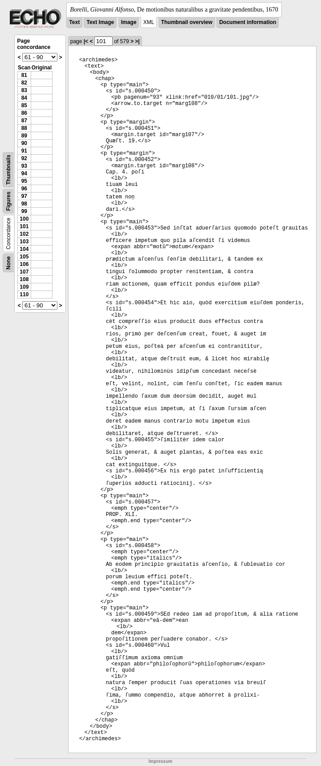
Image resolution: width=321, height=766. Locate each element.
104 (24, 249)
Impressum (160, 761)
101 (24, 226)
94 (24, 173)
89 (24, 136)
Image (129, 22)
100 (24, 219)
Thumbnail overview (186, 22)
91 (24, 151)
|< (86, 41)
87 (24, 120)
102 (24, 234)
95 (24, 181)
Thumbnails (8, 170)
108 (24, 279)
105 (24, 257)
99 (24, 211)
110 (24, 294)
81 (24, 75)
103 (24, 241)
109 (24, 287)
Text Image (100, 22)
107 (24, 272)
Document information (247, 22)
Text (74, 22)
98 (24, 204)
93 (24, 166)
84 (24, 98)
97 (24, 196)
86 (24, 113)
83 (24, 90)
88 (24, 128)
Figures (8, 201)
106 (24, 264)
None (8, 263)
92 (24, 158)
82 (24, 83)
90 (24, 143)
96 (24, 188)
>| (137, 41)
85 (24, 105)
